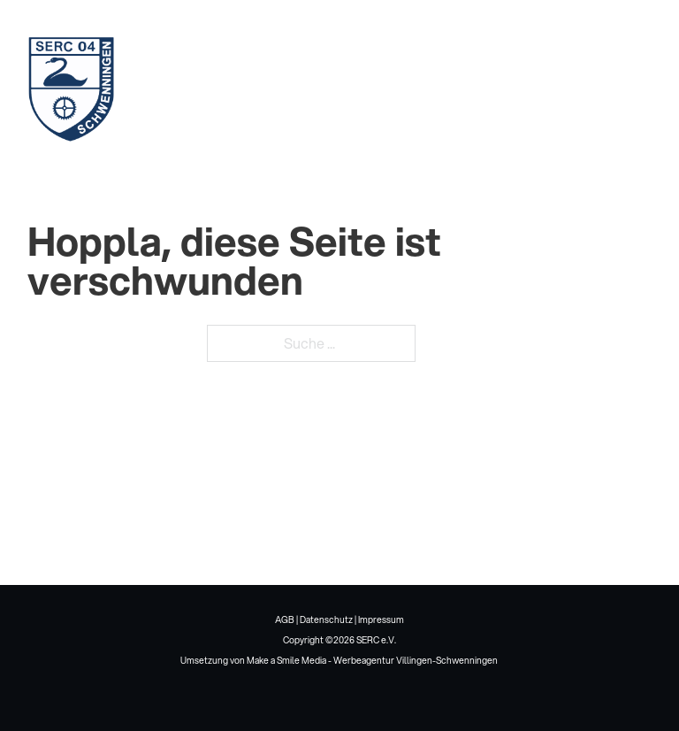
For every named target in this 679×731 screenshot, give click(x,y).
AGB (284, 619)
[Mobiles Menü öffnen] (630, 88)
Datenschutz (326, 619)
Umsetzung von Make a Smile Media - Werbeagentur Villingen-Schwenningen (339, 660)
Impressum (381, 619)
